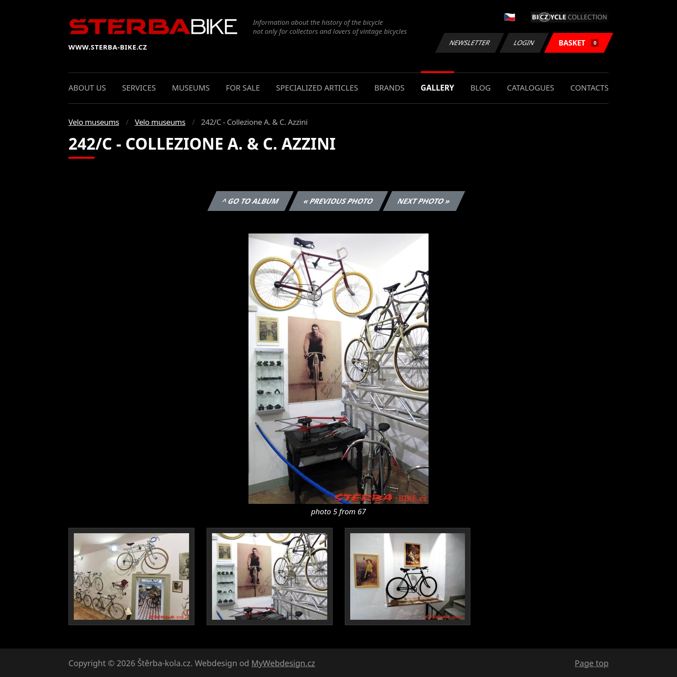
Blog (480, 87)
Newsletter (469, 42)
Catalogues (530, 87)
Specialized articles (317, 87)
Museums (191, 87)
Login (524, 42)
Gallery (437, 87)
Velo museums (93, 122)
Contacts (589, 87)
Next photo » (424, 201)
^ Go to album (250, 201)
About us (87, 87)
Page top (592, 663)
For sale (243, 87)
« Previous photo (338, 201)
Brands (389, 87)
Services (139, 87)
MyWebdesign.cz (283, 663)
